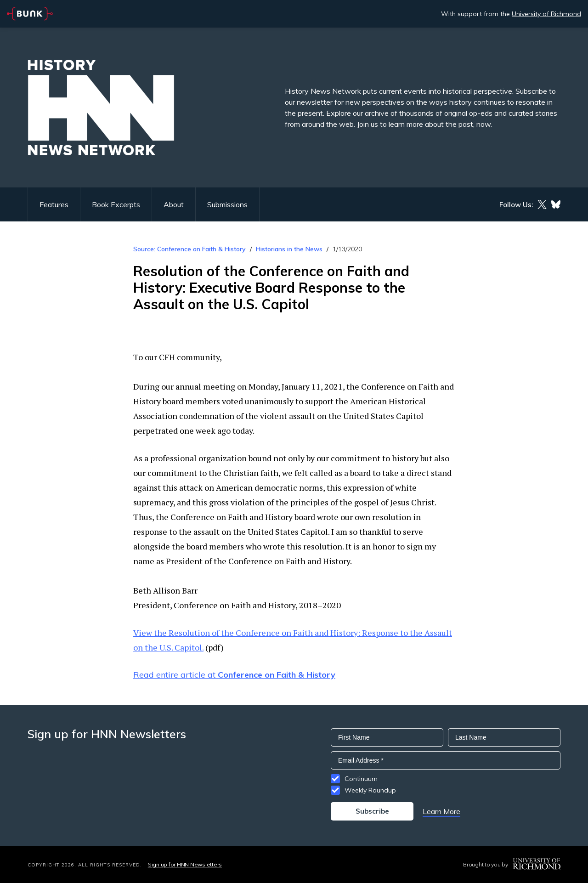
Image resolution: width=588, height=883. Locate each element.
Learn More (441, 811)
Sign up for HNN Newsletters (185, 864)
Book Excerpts (116, 204)
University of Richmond (546, 14)
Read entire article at (234, 674)
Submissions (227, 204)
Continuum (361, 779)
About (174, 204)
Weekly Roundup (370, 790)
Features (54, 204)
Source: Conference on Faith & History (189, 249)
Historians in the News (289, 249)
